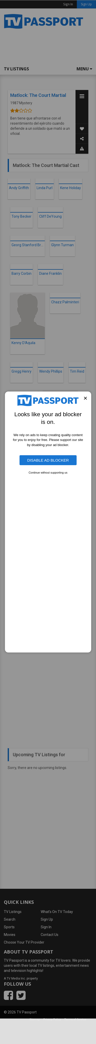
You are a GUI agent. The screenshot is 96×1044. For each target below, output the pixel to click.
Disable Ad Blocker (48, 460)
